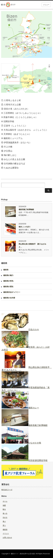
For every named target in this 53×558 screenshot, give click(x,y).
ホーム (5, 501)
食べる (5, 513)
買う (4, 525)
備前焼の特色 (8, 281)
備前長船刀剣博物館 (26, 209)
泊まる (5, 517)
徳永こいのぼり (25, 227)
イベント (6, 533)
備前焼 (5, 270)
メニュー (46, 4)
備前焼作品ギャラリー (11, 292)
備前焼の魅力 (8, 275)
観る (4, 509)
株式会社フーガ (6, 489)
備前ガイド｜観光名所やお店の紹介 (23, 553)
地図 (4, 505)
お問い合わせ (7, 537)
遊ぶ (4, 521)
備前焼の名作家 (9, 298)
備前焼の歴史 (8, 287)
